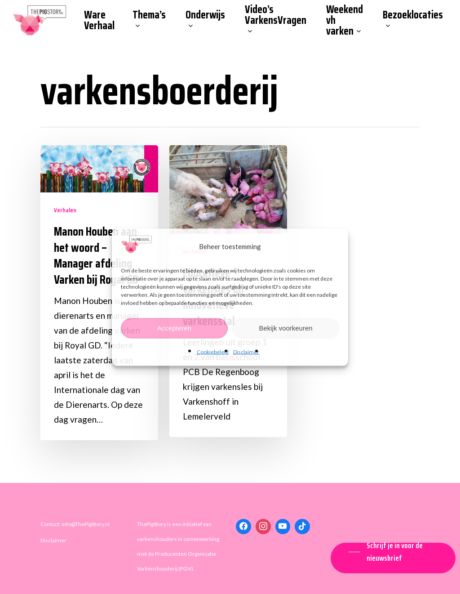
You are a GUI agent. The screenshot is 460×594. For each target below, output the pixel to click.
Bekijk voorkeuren (285, 328)
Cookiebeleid (213, 351)
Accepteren (174, 328)
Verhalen (65, 210)
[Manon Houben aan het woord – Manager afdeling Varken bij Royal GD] (99, 292)
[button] (393, 551)
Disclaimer (246, 351)
